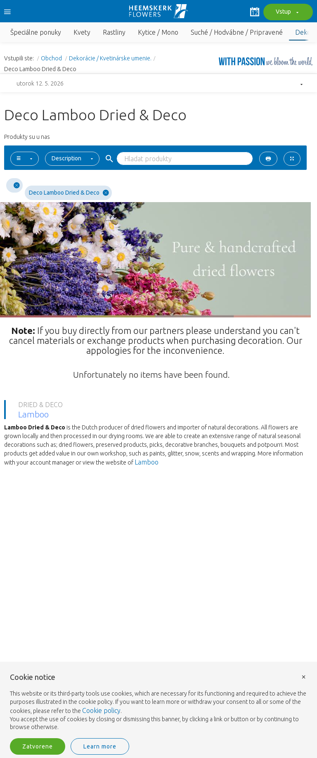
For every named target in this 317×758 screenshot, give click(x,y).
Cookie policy (101, 710)
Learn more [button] (99, 746)
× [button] (303, 676)
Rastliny (114, 32)
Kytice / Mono (158, 32)
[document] (158, 702)
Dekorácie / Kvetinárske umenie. (110, 58)
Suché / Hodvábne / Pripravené (237, 32)
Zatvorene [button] (37, 746)
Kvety (81, 32)
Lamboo (146, 462)
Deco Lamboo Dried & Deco (69, 193)
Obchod (52, 58)
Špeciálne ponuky (35, 32)
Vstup (286, 12)
